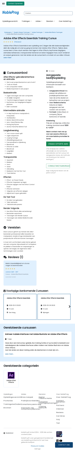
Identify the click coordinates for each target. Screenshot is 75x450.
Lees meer (8, 57)
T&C (58, 423)
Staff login (37, 449)
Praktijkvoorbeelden (30, 401)
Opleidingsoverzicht (10, 21)
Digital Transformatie (45, 397)
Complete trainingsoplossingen (48, 402)
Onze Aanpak (27, 397)
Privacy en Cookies (37, 446)
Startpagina (8, 32)
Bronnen (7, 408)
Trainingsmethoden (12, 404)
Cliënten (60, 409)
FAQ (58, 419)
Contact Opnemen (15, 3)
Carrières (60, 416)
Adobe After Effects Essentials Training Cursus (20, 34)
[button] (69, 306)
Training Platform (43, 407)
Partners (60, 405)
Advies (38, 21)
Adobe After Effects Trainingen (53, 32)
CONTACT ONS (64, 445)
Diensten (49, 21)
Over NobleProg (65, 21)
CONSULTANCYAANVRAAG (59, 166)
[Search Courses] (48, 13)
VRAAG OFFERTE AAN (58, 144)
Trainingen (26, 21)
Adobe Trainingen (37, 32)
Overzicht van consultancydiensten (30, 408)
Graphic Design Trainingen (22, 32)
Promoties (8, 401)
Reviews (59, 412)
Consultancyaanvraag (31, 404)
